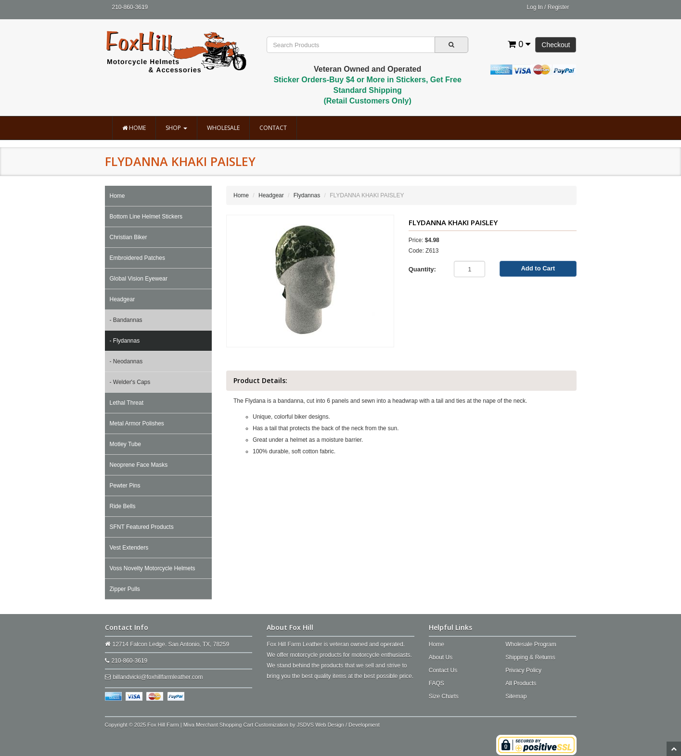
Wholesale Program (530, 644)
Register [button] (558, 7)
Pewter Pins (125, 485)
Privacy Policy (523, 670)
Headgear (122, 299)
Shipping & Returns (530, 657)
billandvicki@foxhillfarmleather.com (158, 677)
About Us (440, 657)
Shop (176, 128)
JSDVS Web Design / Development (338, 725)
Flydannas (307, 195)
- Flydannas (125, 340)
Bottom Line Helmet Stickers (146, 216)
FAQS (436, 683)
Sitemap (516, 696)
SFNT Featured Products (142, 527)
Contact (273, 128)
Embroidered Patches (137, 258)
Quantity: (422, 269)
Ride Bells (123, 506)
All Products (520, 683)
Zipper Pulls (125, 589)
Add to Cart (538, 268)
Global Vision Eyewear (139, 278)
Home (134, 128)
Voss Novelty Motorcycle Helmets (152, 568)
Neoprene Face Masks (139, 464)
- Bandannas (126, 320)
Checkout (555, 45)
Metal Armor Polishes (137, 423)
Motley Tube (125, 444)
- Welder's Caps (130, 382)
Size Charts (444, 696)
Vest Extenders (129, 547)
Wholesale (223, 128)
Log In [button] (534, 7)
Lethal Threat (127, 402)
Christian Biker (128, 237)
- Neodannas (126, 361)
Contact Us (443, 670)
